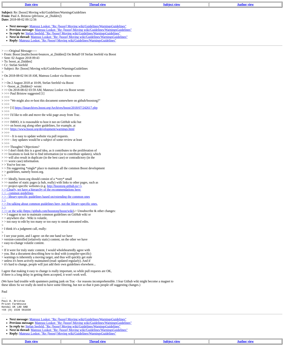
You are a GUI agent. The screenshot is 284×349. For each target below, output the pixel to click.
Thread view (97, 4)
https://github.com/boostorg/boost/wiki (48, 211)
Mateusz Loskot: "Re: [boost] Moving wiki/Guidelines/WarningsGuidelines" (77, 26)
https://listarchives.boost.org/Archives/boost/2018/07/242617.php (56, 107)
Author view (245, 4)
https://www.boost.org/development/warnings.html (42, 129)
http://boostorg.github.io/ (64, 186)
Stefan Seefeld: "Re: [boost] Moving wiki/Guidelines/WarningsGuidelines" (72, 33)
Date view (31, 4)
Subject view (171, 4)
